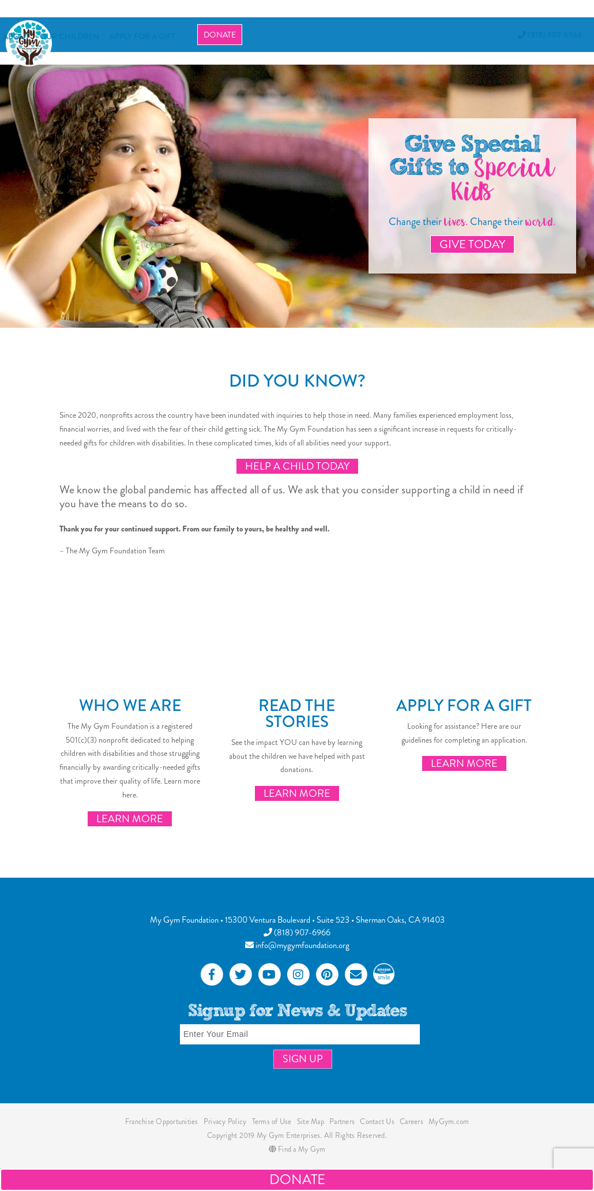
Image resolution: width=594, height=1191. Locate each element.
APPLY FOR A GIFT (142, 36)
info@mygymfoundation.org (297, 945)
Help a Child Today (297, 466)
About (16, 36)
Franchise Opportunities (161, 1121)
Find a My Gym (297, 1149)
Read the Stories (296, 713)
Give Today (472, 244)
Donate (220, 34)
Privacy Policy (225, 1121)
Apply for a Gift (464, 705)
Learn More (129, 818)
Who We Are (130, 705)
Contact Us (377, 1121)
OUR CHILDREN (69, 36)
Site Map (310, 1121)
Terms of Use (272, 1121)
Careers (411, 1121)
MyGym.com (448, 1121)
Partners (342, 1121)
